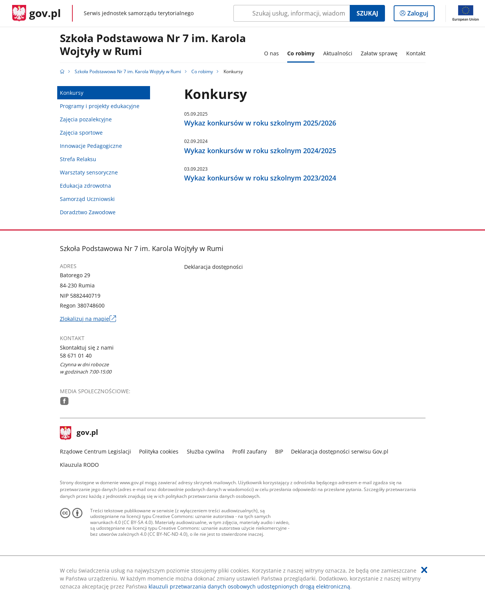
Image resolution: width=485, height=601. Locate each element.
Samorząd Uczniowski (87, 198)
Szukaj (367, 13)
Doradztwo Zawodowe (88, 212)
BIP (279, 451)
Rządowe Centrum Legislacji (95, 451)
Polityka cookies (158, 451)
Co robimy (202, 71)
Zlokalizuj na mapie (88, 319)
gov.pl (79, 433)
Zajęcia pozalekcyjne (86, 119)
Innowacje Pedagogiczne (91, 145)
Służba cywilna (205, 451)
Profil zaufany (249, 451)
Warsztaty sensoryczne (89, 172)
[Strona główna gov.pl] (36, 13)
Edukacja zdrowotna (85, 185)
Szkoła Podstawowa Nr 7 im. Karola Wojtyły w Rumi (153, 45)
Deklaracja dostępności (213, 266)
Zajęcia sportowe (81, 132)
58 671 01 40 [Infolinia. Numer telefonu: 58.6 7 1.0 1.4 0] (76, 355)
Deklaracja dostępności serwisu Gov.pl (339, 451)
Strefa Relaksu (78, 159)
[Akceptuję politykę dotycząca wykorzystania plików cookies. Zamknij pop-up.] (424, 570)
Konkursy (71, 92)
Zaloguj (420, 14)
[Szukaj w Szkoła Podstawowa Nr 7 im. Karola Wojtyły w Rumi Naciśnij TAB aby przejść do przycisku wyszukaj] (291, 13)
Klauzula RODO (79, 464)
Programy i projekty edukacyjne (99, 106)
